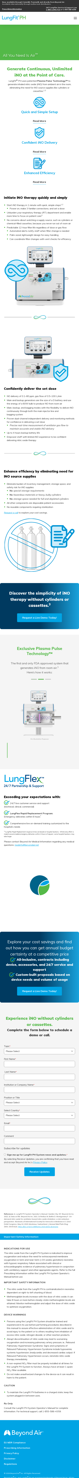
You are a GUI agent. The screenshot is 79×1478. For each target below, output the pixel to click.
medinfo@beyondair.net (27, 845)
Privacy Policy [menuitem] (11, 1453)
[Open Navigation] (75, 18)
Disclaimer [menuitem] (10, 1459)
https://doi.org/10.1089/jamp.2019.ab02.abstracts (38, 1227)
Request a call (11, 512)
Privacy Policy (40, 1162)
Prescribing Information (12, 9)
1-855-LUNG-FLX (53, 9)
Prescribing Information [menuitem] (17, 1448)
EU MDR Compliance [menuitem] (15, 1443)
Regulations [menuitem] (10, 1464)
